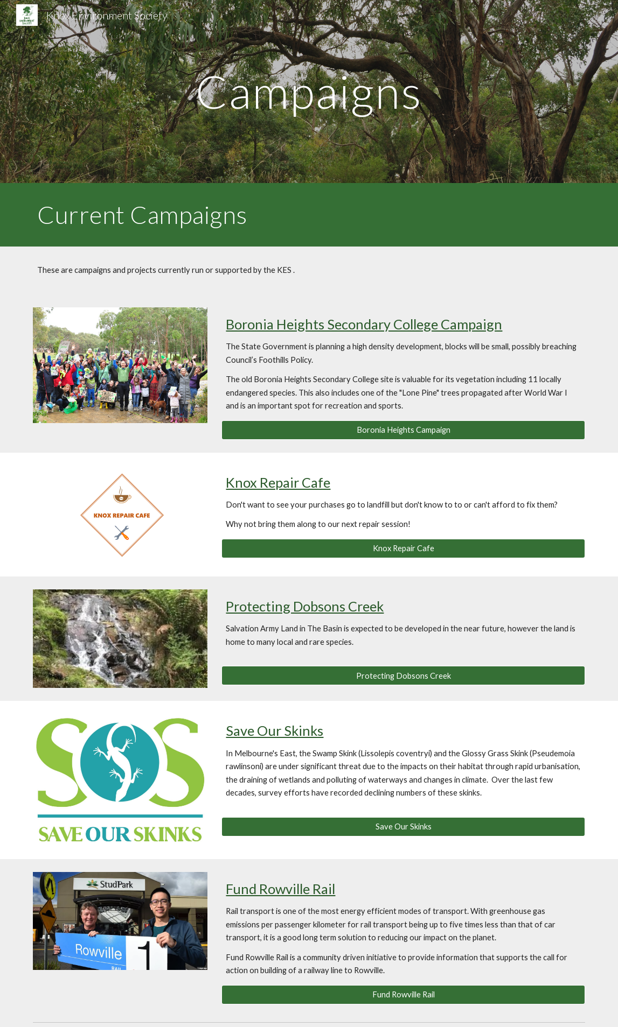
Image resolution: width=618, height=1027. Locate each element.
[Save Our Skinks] (403, 826)
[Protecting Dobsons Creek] (403, 675)
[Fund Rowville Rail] (403, 994)
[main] (309, 91)
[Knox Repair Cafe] (403, 548)
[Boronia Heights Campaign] (403, 429)
